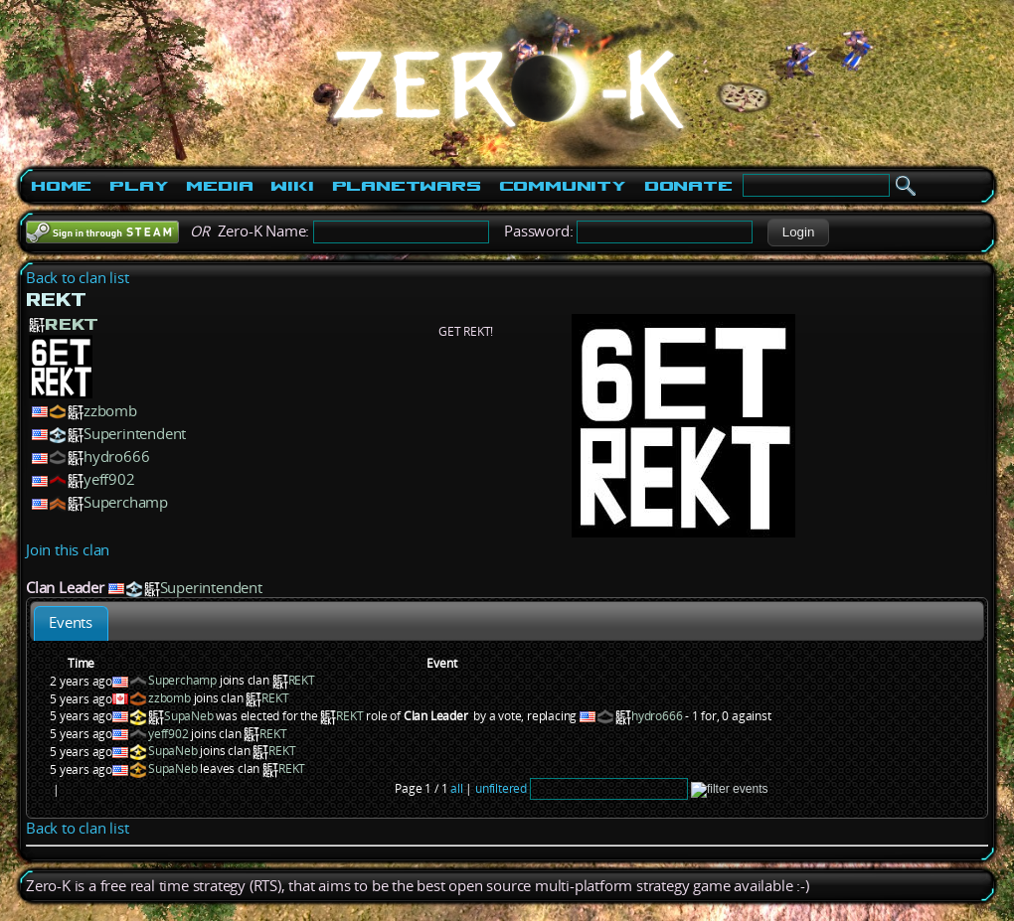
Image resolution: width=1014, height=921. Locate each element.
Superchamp (126, 502)
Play (138, 186)
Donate (688, 186)
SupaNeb (189, 715)
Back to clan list (77, 277)
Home (61, 186)
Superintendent (135, 433)
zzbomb (110, 410)
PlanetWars (406, 186)
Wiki (291, 186)
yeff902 (109, 479)
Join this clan (67, 549)
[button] (797, 232)
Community (562, 186)
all (456, 788)
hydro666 (116, 456)
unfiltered (501, 788)
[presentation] (71, 623)
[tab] (71, 623)
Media (219, 186)
